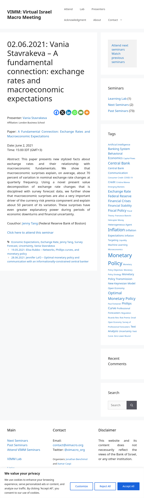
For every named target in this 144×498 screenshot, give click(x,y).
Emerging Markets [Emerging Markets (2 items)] (116, 187)
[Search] (132, 405)
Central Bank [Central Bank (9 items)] (119, 163)
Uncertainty (26, 245)
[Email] (80, 112)
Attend (68, 9)
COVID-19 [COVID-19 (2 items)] (128, 177)
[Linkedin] (68, 112)
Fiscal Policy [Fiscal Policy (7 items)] (117, 210)
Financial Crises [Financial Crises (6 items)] (119, 201)
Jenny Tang (30, 223)
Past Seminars (118, 111)
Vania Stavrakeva (35, 118)
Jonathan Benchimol (77, 459)
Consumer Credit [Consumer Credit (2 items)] (115, 177)
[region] (72, 483)
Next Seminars (118, 105)
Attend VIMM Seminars (23, 450)
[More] (87, 112)
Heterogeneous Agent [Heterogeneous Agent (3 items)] (120, 224)
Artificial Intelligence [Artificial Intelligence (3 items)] (119, 144)
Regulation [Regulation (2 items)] (126, 313)
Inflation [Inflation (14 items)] (116, 230)
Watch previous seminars (118, 57)
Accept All (128, 486)
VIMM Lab (14, 459)
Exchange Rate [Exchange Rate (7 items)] (119, 191)
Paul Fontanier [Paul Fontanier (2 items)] (114, 304)
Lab (82, 9)
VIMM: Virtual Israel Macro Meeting (29, 14)
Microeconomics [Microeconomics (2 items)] (115, 249)
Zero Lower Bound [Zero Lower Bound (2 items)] (122, 336)
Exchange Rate (49, 242)
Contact (117, 19)
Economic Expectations (25, 242)
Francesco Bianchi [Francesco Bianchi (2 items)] (123, 215)
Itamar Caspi (64, 463)
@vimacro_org (74, 450)
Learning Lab (117, 98)
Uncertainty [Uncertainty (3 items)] (125, 331)
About (97, 20)
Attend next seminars (120, 47)
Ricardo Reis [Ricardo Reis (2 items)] (113, 317)
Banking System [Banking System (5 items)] (119, 149)
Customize (81, 486)
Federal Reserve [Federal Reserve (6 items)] (119, 196)
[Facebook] (56, 112)
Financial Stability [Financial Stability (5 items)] (120, 206)
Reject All (105, 486)
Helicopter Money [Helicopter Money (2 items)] (116, 220)
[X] (62, 112)
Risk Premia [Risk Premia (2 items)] (125, 317)
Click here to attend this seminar (30, 232)
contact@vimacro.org (68, 445)
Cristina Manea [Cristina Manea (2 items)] (123, 182)
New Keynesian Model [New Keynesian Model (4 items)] (121, 283)
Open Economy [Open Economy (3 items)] (116, 288)
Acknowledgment (75, 20)
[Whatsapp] (74, 112)
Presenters (98, 9)
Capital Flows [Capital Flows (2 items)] (129, 158)
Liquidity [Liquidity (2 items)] (123, 240)
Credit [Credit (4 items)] (111, 182)
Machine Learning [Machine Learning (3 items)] (117, 244)
